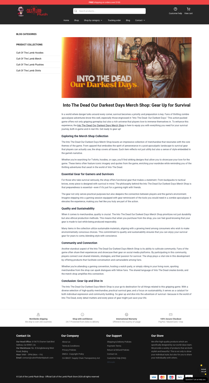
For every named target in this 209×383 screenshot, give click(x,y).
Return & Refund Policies (118, 350)
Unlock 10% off (203, 370)
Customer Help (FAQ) (116, 358)
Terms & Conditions (71, 346)
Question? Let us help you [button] (195, 380)
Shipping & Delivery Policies (119, 342)
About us (66, 342)
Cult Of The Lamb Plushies (30, 64)
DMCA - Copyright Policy (73, 354)
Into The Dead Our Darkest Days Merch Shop (100, 125)
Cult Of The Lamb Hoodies (29, 52)
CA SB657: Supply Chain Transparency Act (81, 358)
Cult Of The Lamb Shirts (28, 70)
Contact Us (112, 354)
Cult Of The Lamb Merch (28, 58)
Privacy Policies (69, 350)
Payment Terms (114, 346)
